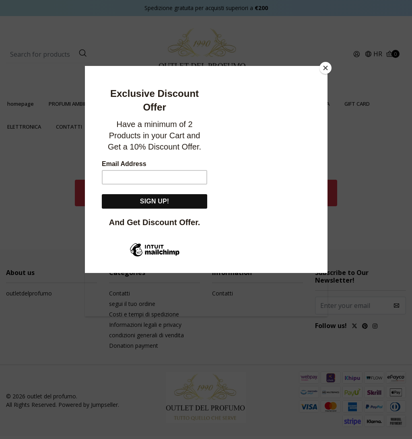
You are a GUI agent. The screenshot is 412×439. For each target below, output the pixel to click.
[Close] (325, 68)
